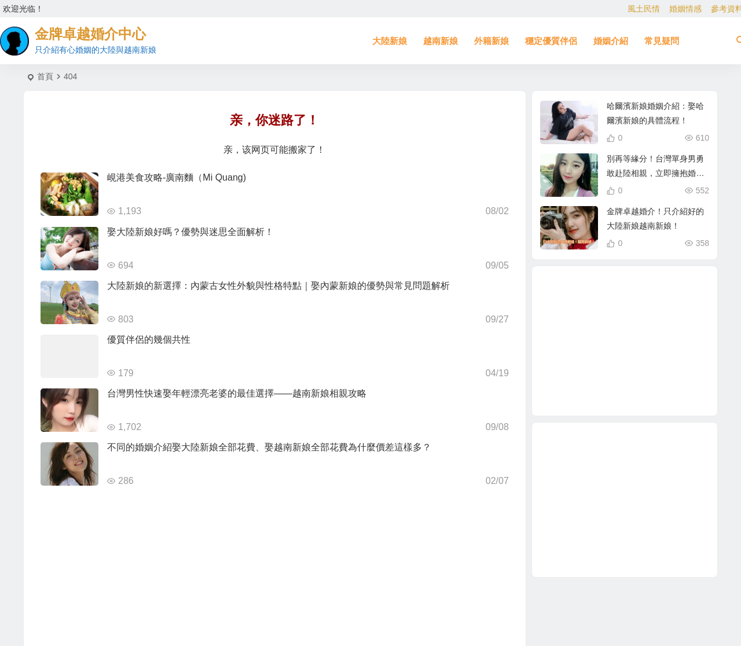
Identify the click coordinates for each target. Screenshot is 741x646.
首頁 (45, 76)
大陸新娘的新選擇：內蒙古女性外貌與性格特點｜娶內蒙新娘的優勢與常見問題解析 (278, 286)
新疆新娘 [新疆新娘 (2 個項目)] (645, 299)
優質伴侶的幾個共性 (148, 339)
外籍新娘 (491, 41)
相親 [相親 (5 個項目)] (574, 350)
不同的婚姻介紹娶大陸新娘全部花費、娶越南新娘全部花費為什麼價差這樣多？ (269, 447)
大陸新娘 (389, 41)
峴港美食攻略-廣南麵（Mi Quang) (176, 177)
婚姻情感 (685, 8)
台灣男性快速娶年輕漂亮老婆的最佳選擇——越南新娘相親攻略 (236, 393)
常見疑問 (661, 41)
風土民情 (644, 8)
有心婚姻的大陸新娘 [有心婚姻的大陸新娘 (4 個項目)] (588, 341)
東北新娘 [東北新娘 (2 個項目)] (652, 384)
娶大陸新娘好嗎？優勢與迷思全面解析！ (190, 232)
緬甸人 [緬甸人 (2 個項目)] (665, 355)
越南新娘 (440, 41)
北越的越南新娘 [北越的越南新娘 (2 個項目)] (617, 293)
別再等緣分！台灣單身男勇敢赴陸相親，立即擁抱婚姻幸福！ (655, 173)
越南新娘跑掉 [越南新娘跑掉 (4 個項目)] (626, 340)
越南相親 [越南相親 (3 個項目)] (652, 326)
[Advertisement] (624, 500)
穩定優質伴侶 (551, 41)
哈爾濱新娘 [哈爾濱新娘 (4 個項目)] (612, 316)
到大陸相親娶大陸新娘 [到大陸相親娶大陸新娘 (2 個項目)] (580, 319)
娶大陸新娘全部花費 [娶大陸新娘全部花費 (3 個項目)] (654, 313)
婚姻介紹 (610, 41)
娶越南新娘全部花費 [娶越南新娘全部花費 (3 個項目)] (609, 365)
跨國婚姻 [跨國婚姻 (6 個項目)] (638, 370)
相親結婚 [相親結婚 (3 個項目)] (590, 376)
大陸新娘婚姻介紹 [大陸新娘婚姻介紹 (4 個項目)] (623, 390)
